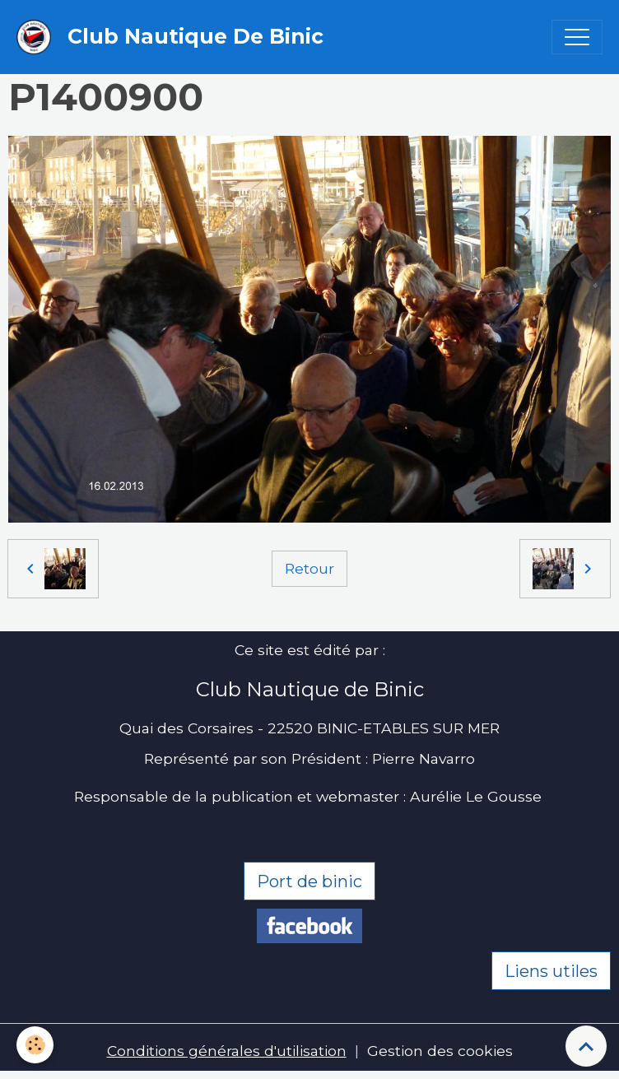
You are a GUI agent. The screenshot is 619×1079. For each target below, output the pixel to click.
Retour (309, 568)
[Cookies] (35, 1044)
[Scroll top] (586, 1046)
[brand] (174, 37)
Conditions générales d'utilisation (227, 1050)
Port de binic (309, 881)
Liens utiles (551, 971)
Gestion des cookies (440, 1050)
